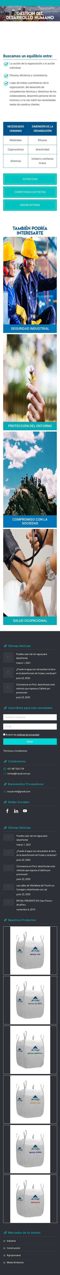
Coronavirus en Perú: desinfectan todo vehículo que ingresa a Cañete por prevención (35, 688)
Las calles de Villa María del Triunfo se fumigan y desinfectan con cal (35, 887)
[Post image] (8, 657)
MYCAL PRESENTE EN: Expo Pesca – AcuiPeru (34, 902)
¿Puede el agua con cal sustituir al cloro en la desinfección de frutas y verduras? (36, 671)
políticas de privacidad (28, 734)
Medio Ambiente (15, 1262)
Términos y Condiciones (15, 751)
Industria (11, 1241)
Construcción (13, 1248)
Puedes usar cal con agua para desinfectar (31, 656)
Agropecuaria (14, 1255)
